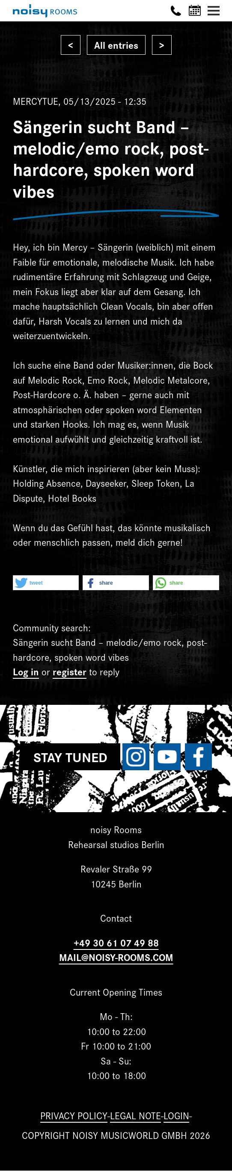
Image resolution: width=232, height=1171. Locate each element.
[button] (45, 583)
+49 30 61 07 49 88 (116, 942)
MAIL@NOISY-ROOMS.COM (116, 957)
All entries (116, 45)
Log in (26, 671)
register (69, 671)
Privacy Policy (73, 1115)
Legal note (135, 1115)
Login (176, 1115)
